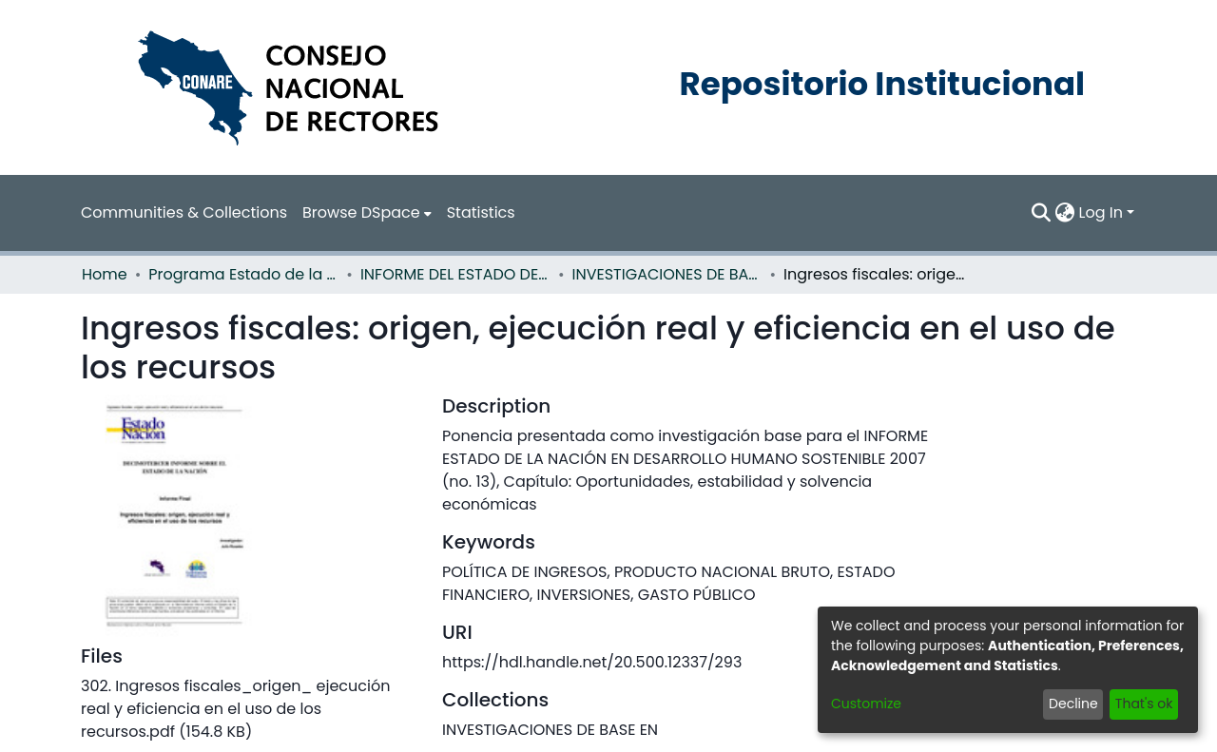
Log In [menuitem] (1101, 212)
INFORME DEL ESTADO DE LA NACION (455, 274)
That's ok (1144, 703)
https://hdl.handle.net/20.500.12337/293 (592, 662)
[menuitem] (367, 213)
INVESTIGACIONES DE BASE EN (667, 274)
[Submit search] (1041, 213)
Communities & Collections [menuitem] (184, 212)
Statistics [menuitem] (481, 212)
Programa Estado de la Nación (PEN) (243, 274)
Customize (866, 703)
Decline (1073, 703)
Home (104, 274)
